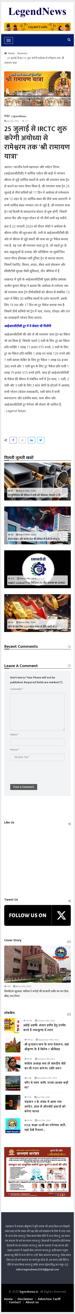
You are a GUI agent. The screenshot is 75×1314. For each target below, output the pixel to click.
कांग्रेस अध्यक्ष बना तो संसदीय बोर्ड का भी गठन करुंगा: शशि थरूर (45, 1066)
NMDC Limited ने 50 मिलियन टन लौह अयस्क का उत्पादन (36, 583)
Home (9, 53)
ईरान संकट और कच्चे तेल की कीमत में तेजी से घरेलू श (34, 539)
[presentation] (40, 770)
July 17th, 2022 (43, 1120)
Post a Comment (23, 787)
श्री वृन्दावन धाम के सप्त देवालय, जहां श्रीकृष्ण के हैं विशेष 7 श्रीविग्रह (46, 1047)
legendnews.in (29, 1291)
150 (11, 578)
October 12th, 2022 (45, 1059)
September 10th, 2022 (47, 1040)
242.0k (27, 1021)
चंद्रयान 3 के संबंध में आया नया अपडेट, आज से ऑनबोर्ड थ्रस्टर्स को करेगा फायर (44, 1106)
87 (10, 491)
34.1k (27, 1097)
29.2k (28, 1120)
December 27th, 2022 (46, 1078)
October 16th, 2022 (45, 1021)
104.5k (28, 1040)
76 (10, 622)
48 (10, 535)
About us (32, 1302)
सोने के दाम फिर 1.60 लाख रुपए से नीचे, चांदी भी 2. (32, 626)
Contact (15, 1302)
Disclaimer (25, 1299)
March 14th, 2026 (27, 578)
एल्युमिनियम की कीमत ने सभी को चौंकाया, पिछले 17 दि (34, 495)
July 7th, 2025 (11, 121)
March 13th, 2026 (26, 622)
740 (7, 986)
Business (22, 53)
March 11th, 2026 (22, 986)
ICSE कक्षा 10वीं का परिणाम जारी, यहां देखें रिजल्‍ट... (45, 1128)
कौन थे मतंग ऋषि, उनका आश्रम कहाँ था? (46, 1085)
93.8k (28, 1059)
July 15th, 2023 (42, 1097)
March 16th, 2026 (26, 491)
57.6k (28, 1078)
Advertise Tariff (49, 1299)
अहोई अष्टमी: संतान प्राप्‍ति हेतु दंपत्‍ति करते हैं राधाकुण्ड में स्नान (44, 1028)
